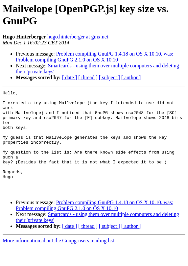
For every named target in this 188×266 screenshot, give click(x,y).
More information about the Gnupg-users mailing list (58, 260)
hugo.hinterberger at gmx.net (77, 36)
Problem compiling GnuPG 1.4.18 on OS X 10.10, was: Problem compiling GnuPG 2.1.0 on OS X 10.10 (94, 56)
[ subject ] (109, 77)
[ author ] (131, 77)
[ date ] (69, 77)
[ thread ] (88, 77)
